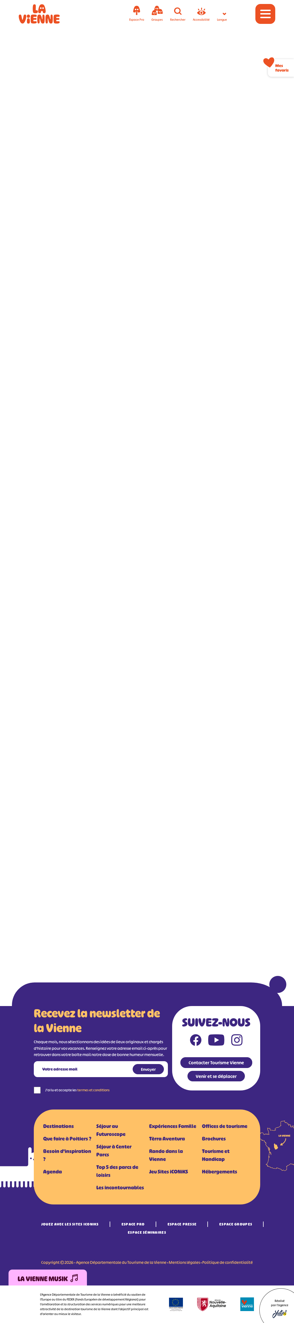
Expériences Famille (172, 1126)
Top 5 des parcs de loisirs (117, 1171)
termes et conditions (93, 1090)
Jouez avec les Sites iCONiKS (70, 1224)
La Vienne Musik (48, 1279)
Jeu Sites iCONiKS (168, 1171)
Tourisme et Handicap (216, 1155)
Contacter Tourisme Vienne (216, 1062)
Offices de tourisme (224, 1126)
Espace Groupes (235, 1224)
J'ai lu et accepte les (77, 1090)
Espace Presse (182, 1224)
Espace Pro (133, 1224)
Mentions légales (184, 1262)
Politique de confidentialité (227, 1262)
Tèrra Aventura (167, 1138)
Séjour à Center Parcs (114, 1150)
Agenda (52, 1171)
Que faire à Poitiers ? (67, 1138)
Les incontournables (120, 1187)
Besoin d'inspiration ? (67, 1155)
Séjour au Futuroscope (111, 1130)
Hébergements (219, 1171)
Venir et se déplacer (216, 1076)
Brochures (214, 1138)
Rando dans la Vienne (166, 1155)
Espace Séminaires (147, 1232)
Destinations (58, 1126)
